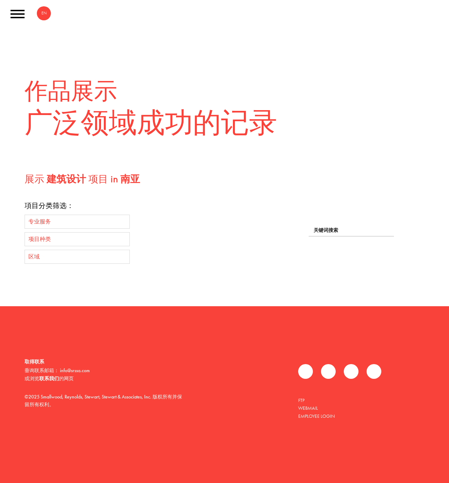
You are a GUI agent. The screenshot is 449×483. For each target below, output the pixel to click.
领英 (351, 371)
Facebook (305, 371)
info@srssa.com (75, 370)
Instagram (374, 371)
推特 (328, 371)
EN (44, 13)
